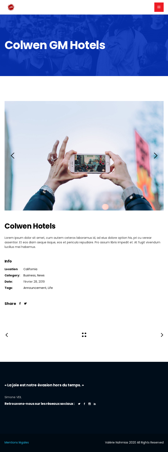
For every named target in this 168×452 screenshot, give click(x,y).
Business (29, 275)
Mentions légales (17, 442)
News (41, 275)
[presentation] (12, 155)
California (30, 269)
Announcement (34, 288)
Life (50, 288)
